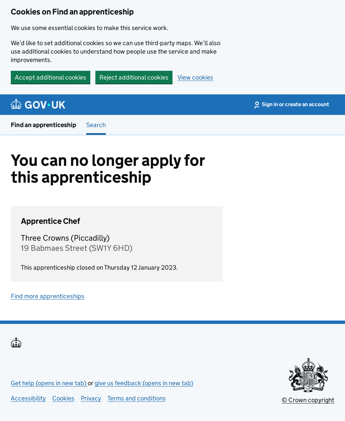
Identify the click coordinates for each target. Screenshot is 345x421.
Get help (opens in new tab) (49, 383)
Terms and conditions (136, 398)
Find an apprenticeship (43, 125)
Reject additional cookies (133, 77)
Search (96, 125)
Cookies (63, 398)
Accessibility (28, 398)
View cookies (195, 77)
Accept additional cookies (50, 77)
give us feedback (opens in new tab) (144, 383)
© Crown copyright (308, 400)
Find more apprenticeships (48, 296)
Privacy (91, 398)
